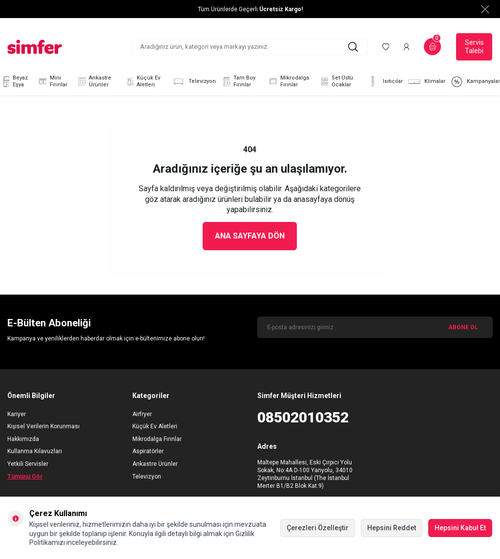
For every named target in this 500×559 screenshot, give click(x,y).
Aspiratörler (148, 451)
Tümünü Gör (24, 476)
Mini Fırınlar (52, 81)
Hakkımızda (23, 439)
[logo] (34, 47)
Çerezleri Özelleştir (318, 528)
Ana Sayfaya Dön (250, 235)
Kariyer (16, 414)
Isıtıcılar (384, 81)
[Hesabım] (406, 46)
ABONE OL (463, 327)
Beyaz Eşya (14, 81)
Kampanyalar (475, 81)
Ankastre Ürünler (93, 81)
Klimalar (426, 81)
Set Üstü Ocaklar (336, 81)
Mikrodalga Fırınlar (288, 81)
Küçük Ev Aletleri (142, 81)
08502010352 (303, 417)
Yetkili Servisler (27, 463)
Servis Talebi (474, 47)
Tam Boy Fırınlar (238, 81)
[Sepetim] (432, 46)
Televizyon (194, 81)
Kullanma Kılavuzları (34, 451)
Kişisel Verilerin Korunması (43, 426)
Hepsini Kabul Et (460, 528)
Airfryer (142, 414)
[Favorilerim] (385, 46)
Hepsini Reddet (391, 528)
